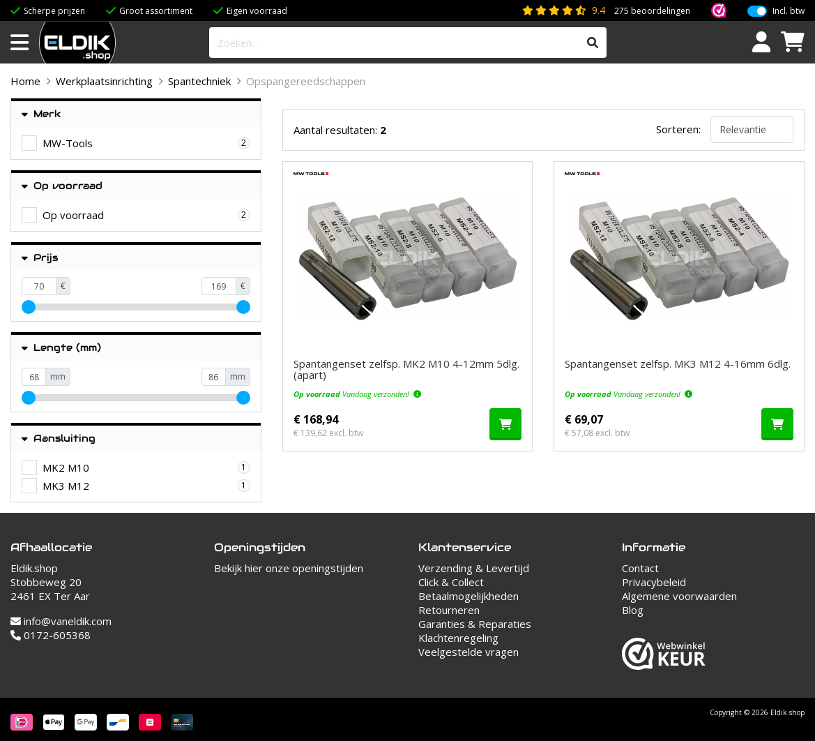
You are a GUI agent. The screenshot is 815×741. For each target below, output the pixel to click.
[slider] (29, 307)
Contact (640, 568)
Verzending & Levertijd (473, 568)
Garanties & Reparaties (474, 624)
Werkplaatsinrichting (104, 81)
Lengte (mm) (61, 348)
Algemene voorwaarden (679, 596)
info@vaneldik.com (61, 621)
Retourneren (449, 610)
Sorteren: (678, 129)
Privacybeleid (654, 582)
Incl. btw (788, 11)
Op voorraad (62, 186)
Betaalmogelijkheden (468, 596)
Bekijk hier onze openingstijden (288, 568)
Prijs (40, 258)
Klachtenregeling (458, 638)
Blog (632, 610)
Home (25, 81)
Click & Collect (451, 582)
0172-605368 (50, 635)
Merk (41, 114)
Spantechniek (199, 81)
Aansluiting (59, 438)
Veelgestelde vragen (468, 652)
